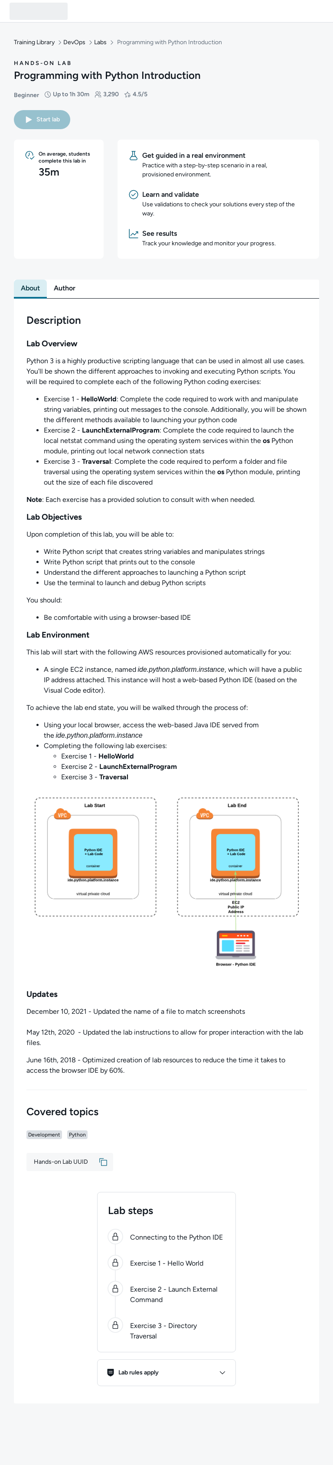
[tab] (30, 288)
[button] (42, 119)
